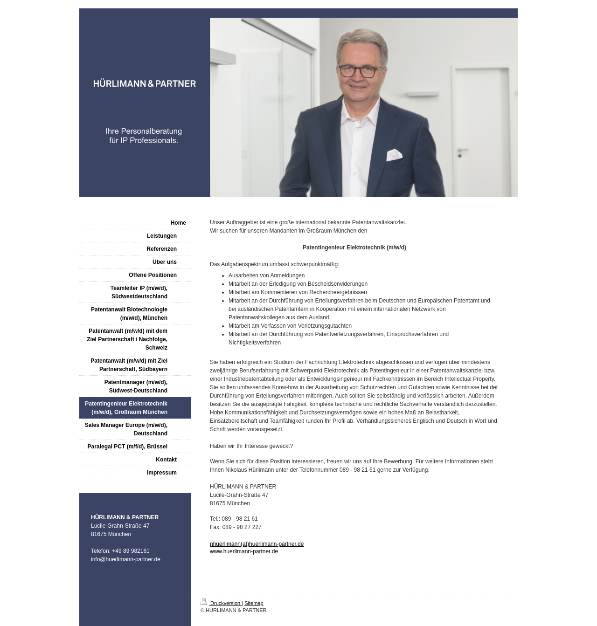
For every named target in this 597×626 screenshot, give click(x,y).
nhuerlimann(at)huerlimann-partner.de (257, 544)
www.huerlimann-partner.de (244, 551)
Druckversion (221, 603)
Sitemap (253, 603)
